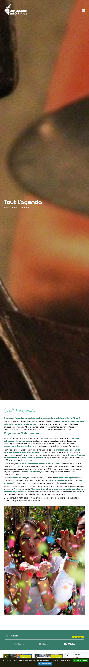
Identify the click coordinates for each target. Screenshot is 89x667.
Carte (45, 644)
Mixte (71, 644)
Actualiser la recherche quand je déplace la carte (77, 656)
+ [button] (67, 656)
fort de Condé (19, 478)
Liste (21, 644)
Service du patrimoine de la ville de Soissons (38, 464)
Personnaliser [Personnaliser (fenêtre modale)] (45, 664)
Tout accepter (80, 660)
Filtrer (79, 637)
